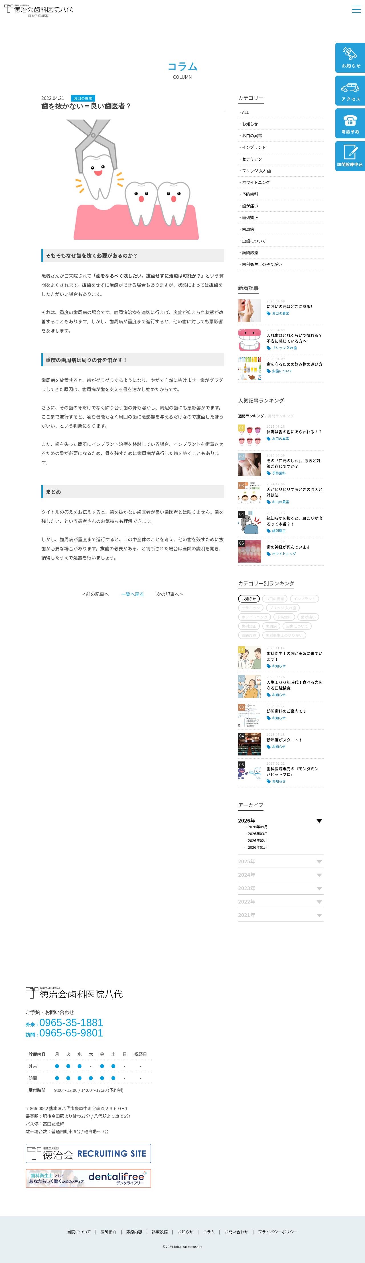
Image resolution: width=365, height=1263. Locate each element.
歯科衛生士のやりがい (262, 264)
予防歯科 (250, 194)
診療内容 (134, 1231)
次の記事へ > (170, 594)
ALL (245, 112)
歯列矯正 (250, 217)
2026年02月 (258, 840)
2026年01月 (258, 847)
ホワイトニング (256, 182)
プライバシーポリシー (278, 1231)
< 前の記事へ (95, 594)
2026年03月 (258, 833)
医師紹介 (109, 1231)
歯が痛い (250, 206)
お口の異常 (252, 135)
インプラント (254, 147)
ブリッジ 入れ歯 (256, 170)
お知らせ (250, 124)
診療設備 (160, 1231)
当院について (79, 1231)
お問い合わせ (236, 1231)
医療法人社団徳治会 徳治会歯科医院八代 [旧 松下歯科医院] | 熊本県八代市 (38, 10)
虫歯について (254, 241)
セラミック (252, 159)
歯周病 (248, 229)
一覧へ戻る (132, 594)
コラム (209, 1231)
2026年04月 (258, 826)
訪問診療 (250, 252)
